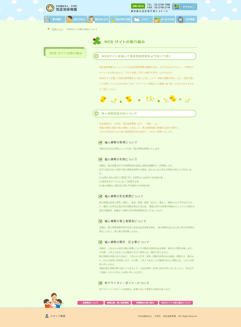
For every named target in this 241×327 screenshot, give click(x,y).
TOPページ (57, 29)
